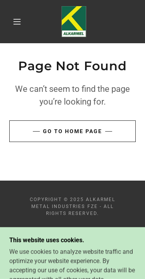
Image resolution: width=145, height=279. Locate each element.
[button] (17, 21)
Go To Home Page (72, 131)
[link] (73, 21)
